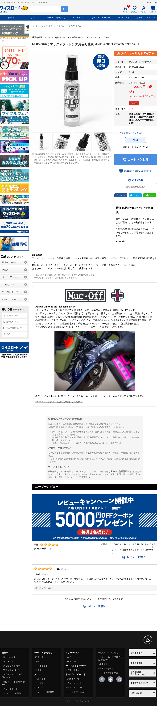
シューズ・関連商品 (44, 692)
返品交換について (14, 328)
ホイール (39, 657)
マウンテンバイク (11, 670)
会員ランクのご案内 (108, 652)
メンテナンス (78, 17)
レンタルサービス (75, 692)
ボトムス (39, 687)
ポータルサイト (106, 668)
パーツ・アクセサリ (56, 17)
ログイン (139, 550)
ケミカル (71, 661)
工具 (69, 657)
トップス (39, 683)
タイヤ (38, 661)
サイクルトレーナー (101, 17)
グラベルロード (10, 689)
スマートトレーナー (76, 670)
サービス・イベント (145, 17)
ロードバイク (9, 657)
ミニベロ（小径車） (12, 693)
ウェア (34, 17)
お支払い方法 (12, 315)
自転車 (11, 17)
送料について (12, 322)
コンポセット (41, 665)
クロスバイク (9, 661)
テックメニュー (74, 687)
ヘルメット (40, 678)
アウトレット (123, 17)
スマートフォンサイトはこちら (80, 701)
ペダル (38, 670)
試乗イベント (73, 678)
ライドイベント (74, 683)
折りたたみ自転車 (11, 665)
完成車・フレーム (10, 262)
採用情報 (103, 664)
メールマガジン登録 (108, 673)
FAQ (8, 334)
